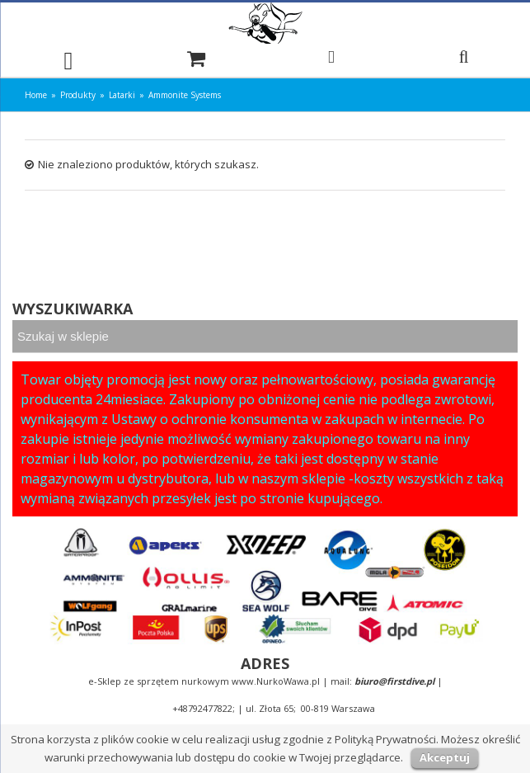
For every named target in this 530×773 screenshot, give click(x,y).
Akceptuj (445, 757)
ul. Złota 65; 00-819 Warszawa (310, 708)
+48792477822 (202, 708)
